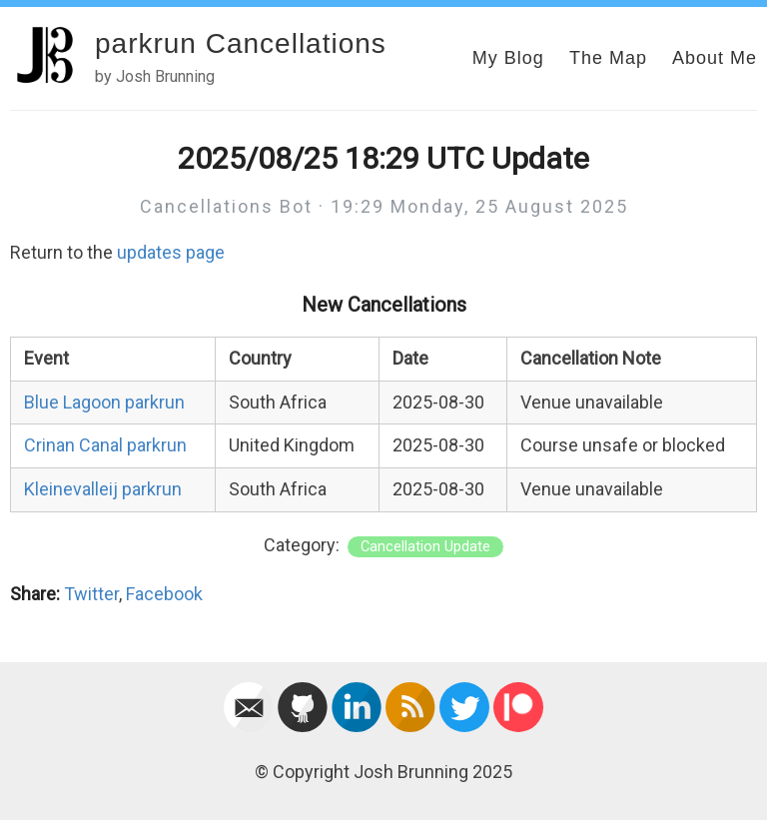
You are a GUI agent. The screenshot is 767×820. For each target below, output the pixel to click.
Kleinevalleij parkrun (103, 488)
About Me (714, 58)
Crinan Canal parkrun (105, 444)
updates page (171, 252)
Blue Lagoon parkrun (104, 402)
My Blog (508, 58)
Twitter (91, 593)
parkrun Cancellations (240, 43)
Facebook (164, 593)
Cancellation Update (425, 546)
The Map (608, 58)
